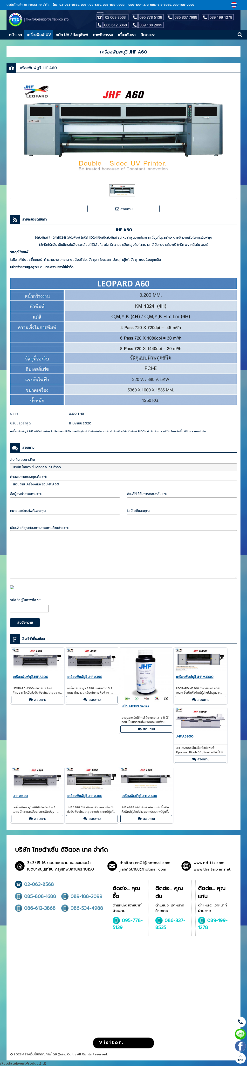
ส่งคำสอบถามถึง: (22, 459)
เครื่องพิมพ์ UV (39, 35)
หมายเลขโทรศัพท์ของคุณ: (28, 510)
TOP (240, 1058)
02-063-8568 (34, 884)
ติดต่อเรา (147, 35)
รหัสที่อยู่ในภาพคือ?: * (25, 600)
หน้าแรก (15, 35)
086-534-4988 (82, 908)
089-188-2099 (81, 896)
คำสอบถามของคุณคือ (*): (28, 476)
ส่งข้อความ (25, 622)
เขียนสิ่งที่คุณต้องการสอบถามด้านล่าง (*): (39, 527)
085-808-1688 (35, 896)
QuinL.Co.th (66, 1054)
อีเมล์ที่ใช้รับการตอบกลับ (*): (147, 493)
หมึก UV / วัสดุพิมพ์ (72, 35)
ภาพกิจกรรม (103, 35)
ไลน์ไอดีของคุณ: (138, 510)
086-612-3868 (35, 908)
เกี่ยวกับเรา (127, 35)
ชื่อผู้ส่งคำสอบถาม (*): (25, 493)
